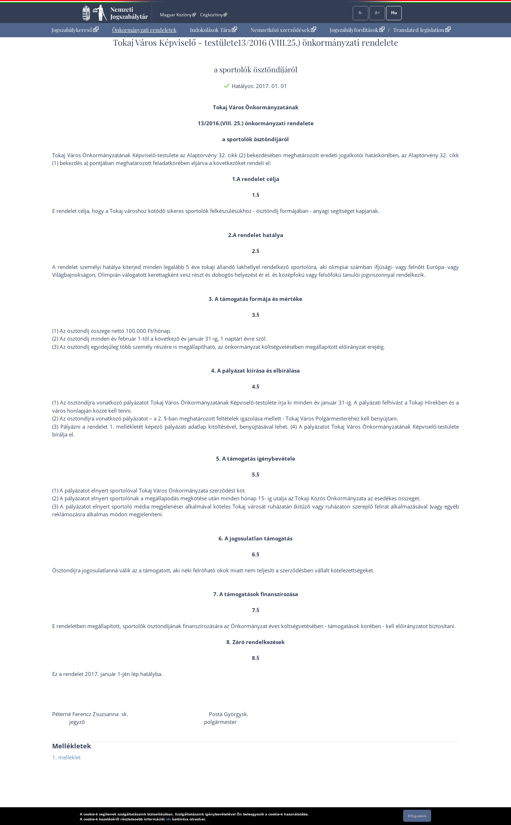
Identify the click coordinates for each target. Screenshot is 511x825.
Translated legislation (422, 29)
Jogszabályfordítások (357, 29)
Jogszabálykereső (75, 29)
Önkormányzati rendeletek (144, 29)
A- (360, 13)
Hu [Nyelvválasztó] (394, 13)
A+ (377, 13)
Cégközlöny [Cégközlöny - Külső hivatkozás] (213, 15)
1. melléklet (66, 757)
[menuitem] (75, 30)
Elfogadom (417, 815)
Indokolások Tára (213, 29)
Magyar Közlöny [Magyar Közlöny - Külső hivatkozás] (178, 15)
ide (168, 818)
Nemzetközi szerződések (283, 29)
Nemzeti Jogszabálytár (129, 12)
